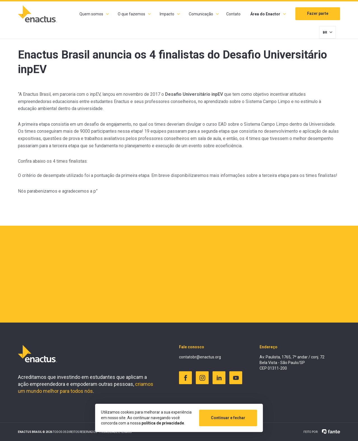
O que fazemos (131, 14)
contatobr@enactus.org (200, 357)
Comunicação (201, 14)
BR (325, 32)
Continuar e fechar (228, 418)
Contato (233, 14)
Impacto (167, 14)
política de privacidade (163, 423)
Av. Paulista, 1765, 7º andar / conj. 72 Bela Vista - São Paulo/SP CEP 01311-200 (292, 362)
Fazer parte (317, 13)
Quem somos (91, 14)
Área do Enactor (265, 14)
